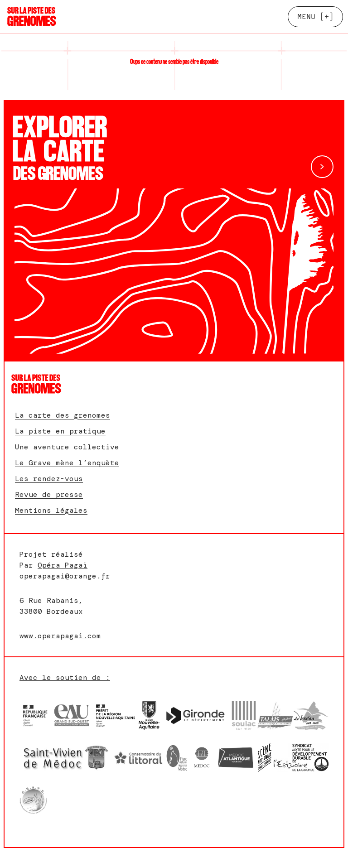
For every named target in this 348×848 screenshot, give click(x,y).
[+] (315, 16)
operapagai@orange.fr (64, 576)
